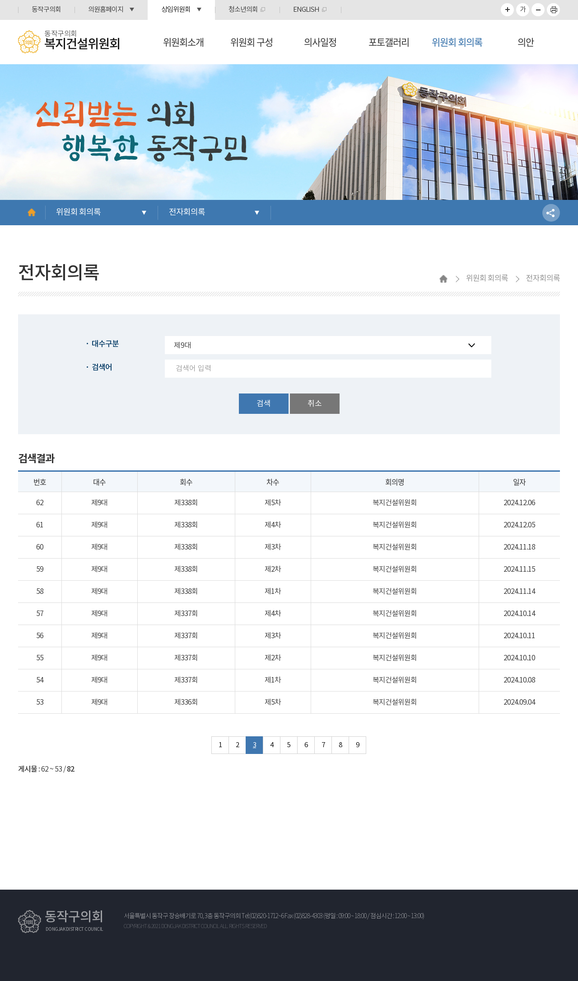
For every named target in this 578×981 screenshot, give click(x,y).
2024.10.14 (519, 614)
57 (39, 614)
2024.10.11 (519, 636)
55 (39, 658)
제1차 (273, 592)
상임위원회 (176, 10)
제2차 (273, 569)
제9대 (99, 503)
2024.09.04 (519, 702)
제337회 (186, 614)
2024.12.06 (519, 503)
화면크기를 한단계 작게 (538, 9)
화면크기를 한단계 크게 (507, 9)
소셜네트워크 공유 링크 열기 (551, 213)
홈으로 (31, 212)
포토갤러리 (388, 42)
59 (39, 569)
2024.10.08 (519, 680)
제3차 (273, 547)
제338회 (186, 503)
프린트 (553, 9)
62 (39, 503)
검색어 (102, 367)
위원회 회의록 (457, 42)
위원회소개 (183, 42)
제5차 (273, 503)
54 (39, 680)
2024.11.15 (519, 569)
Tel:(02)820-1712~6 (263, 916)
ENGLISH (306, 10)
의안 (525, 42)
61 (39, 525)
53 (39, 702)
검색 (263, 403)
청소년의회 (243, 10)
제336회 (186, 702)
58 (39, 592)
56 (39, 636)
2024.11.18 (519, 547)
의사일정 (320, 42)
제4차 (273, 525)
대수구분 (105, 344)
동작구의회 (46, 10)
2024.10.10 (519, 658)
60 (39, 547)
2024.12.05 (519, 525)
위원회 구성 (251, 42)
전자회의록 (187, 212)
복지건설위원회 (395, 503)
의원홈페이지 (105, 10)
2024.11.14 (519, 592)
